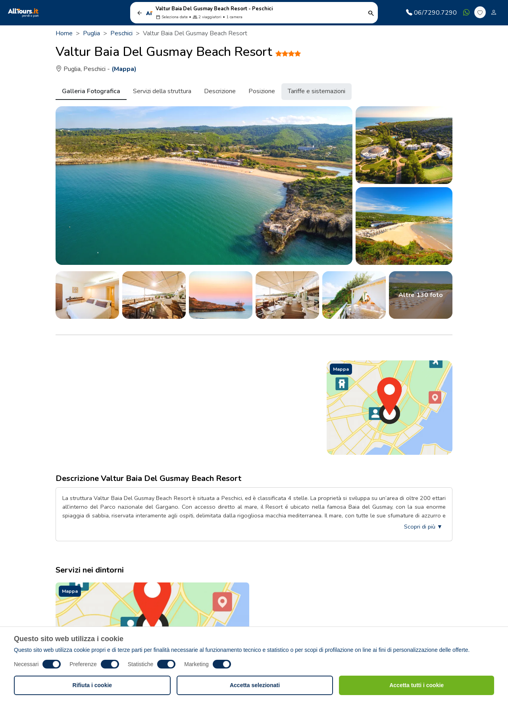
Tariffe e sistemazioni (316, 91)
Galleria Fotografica (91, 91)
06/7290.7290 (431, 12)
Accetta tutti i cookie (416, 685)
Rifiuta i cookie (92, 685)
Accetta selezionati (255, 685)
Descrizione (220, 91)
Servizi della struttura (162, 91)
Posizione (261, 91)
